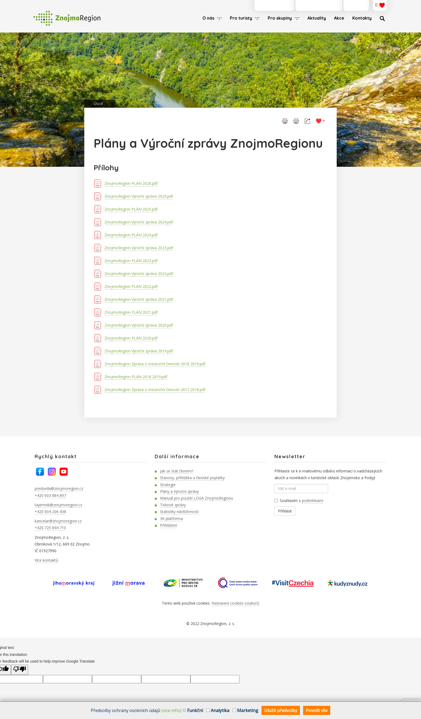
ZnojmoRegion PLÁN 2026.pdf (131, 183)
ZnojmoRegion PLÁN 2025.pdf (131, 209)
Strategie (168, 484)
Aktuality (316, 18)
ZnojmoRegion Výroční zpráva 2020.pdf (138, 325)
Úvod (98, 103)
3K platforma (171, 518)
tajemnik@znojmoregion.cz (58, 504)
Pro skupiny (280, 18)
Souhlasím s (298, 500)
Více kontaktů (46, 560)
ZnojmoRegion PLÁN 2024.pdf (131, 234)
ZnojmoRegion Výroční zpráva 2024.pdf (138, 222)
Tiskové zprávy (173, 504)
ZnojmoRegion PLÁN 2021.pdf (131, 312)
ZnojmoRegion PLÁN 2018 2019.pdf (135, 376)
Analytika (217, 710)
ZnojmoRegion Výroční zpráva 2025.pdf (138, 196)
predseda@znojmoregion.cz (59, 488)
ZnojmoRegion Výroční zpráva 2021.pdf (138, 299)
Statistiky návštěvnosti (179, 511)
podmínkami (312, 500)
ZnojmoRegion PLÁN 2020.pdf (131, 338)
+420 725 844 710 (50, 527)
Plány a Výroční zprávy (179, 491)
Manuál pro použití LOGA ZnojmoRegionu (196, 498)
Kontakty (362, 18)
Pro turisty (241, 18)
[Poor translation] (19, 670)
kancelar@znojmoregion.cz (58, 520)
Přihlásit (285, 511)
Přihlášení (168, 525)
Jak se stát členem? (176, 471)
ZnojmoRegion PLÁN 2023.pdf (131, 260)
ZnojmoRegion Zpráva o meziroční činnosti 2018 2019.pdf (154, 363)
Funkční (193, 710)
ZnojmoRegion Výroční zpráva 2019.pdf (138, 350)
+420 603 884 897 (50, 495)
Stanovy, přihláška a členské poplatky (192, 477)
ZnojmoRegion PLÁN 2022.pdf (131, 286)
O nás (208, 18)
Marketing (245, 710)
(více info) (171, 710)
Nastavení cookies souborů (235, 603)
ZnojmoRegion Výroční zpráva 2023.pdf (138, 247)
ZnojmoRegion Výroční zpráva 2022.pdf (138, 273)
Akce (339, 18)
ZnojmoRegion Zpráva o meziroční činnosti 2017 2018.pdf (154, 389)
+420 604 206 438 (50, 511)
